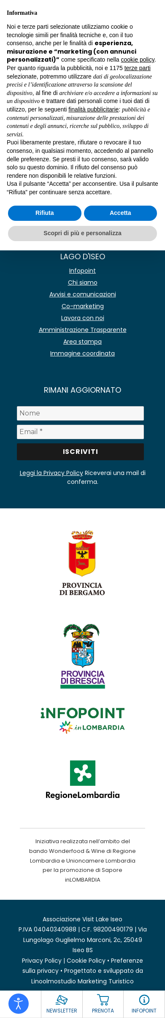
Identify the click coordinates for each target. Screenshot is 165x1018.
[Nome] (80, 413)
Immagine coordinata (82, 353)
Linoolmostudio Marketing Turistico (82, 981)
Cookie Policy (86, 960)
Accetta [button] (120, 212)
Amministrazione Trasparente (83, 330)
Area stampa (82, 341)
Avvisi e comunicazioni (82, 294)
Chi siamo (82, 282)
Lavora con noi (82, 318)
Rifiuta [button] (44, 212)
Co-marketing (83, 306)
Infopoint (82, 270)
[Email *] (80, 432)
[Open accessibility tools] (18, 1004)
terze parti (137, 68)
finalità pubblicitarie (93, 109)
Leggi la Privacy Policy (51, 473)
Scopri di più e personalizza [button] (82, 233)
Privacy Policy (42, 960)
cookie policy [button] (137, 59)
